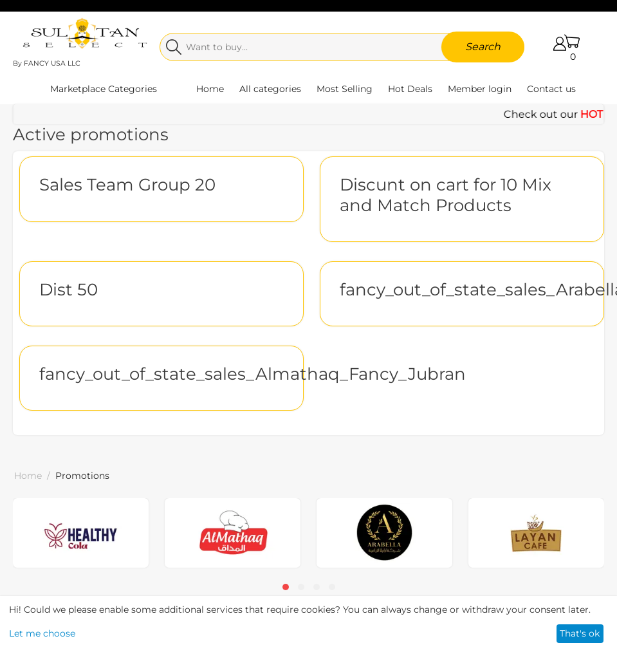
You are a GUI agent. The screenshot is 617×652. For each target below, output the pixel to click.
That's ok (580, 633)
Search (483, 47)
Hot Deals (410, 89)
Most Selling (345, 89)
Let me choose (42, 633)
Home (210, 89)
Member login (479, 89)
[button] (285, 587)
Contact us (551, 89)
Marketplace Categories (103, 89)
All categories (270, 89)
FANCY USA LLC (52, 63)
